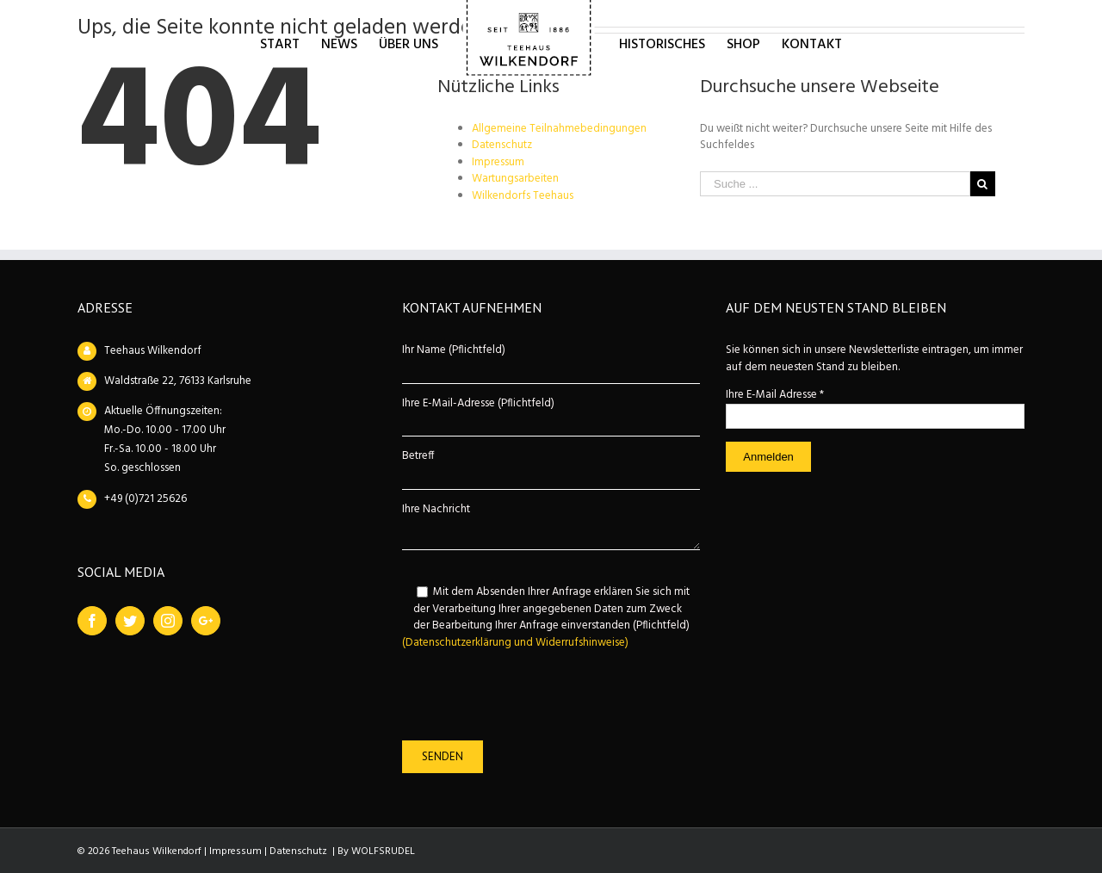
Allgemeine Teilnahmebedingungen (559, 129)
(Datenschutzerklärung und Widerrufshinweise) (515, 643)
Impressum (498, 162)
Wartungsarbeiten (515, 179)
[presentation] (533, 695)
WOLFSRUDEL (383, 851)
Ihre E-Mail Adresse (775, 395)
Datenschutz (502, 145)
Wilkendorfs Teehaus (522, 196)
